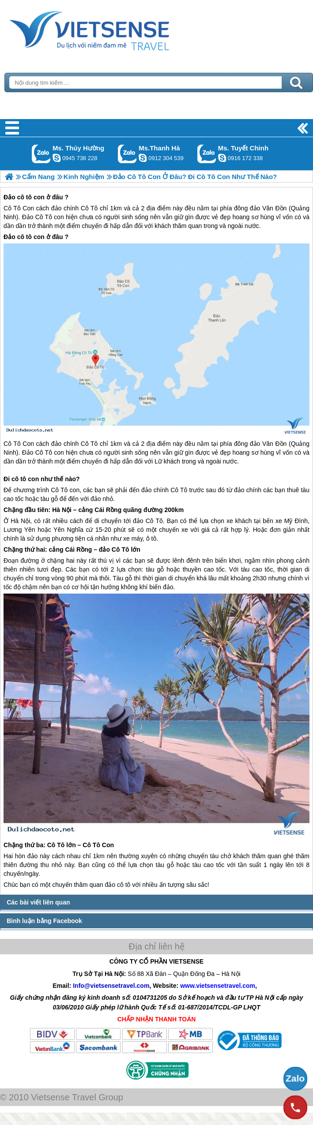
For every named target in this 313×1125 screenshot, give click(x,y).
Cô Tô (12, 443)
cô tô (18, 478)
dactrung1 (56, 157)
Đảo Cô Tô (37, 452)
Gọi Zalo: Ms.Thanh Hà (127, 154)
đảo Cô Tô (148, 520)
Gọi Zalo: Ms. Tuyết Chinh (207, 154)
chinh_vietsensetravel (222, 157)
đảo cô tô (118, 884)
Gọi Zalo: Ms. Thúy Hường (41, 154)
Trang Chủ (111, 28)
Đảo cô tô (18, 236)
